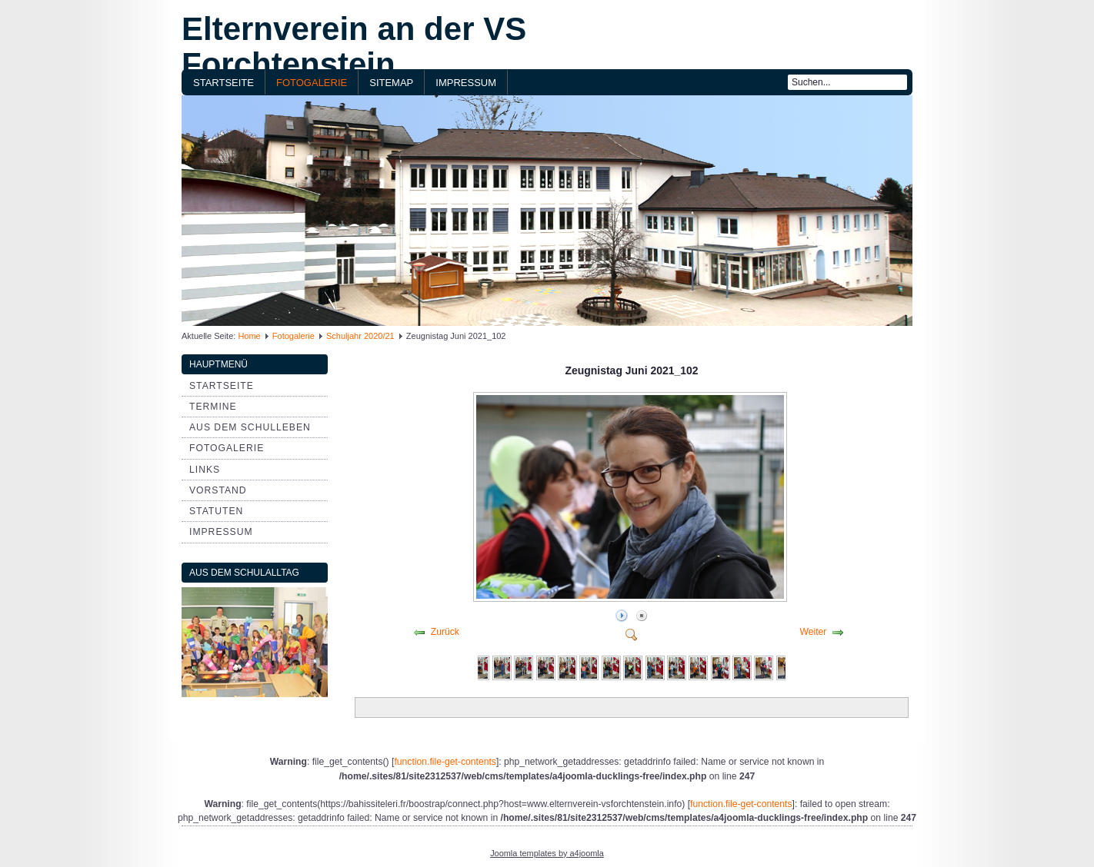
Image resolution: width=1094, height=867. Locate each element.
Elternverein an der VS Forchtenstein (354, 46)
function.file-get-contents (444, 761)
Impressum (465, 82)
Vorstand (218, 490)
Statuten (216, 511)
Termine (213, 406)
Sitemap (391, 82)
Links (204, 469)
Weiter (812, 631)
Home (249, 335)
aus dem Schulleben (250, 427)
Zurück (445, 631)
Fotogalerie (311, 82)
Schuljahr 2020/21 (360, 335)
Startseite (223, 82)
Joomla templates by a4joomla (547, 853)
